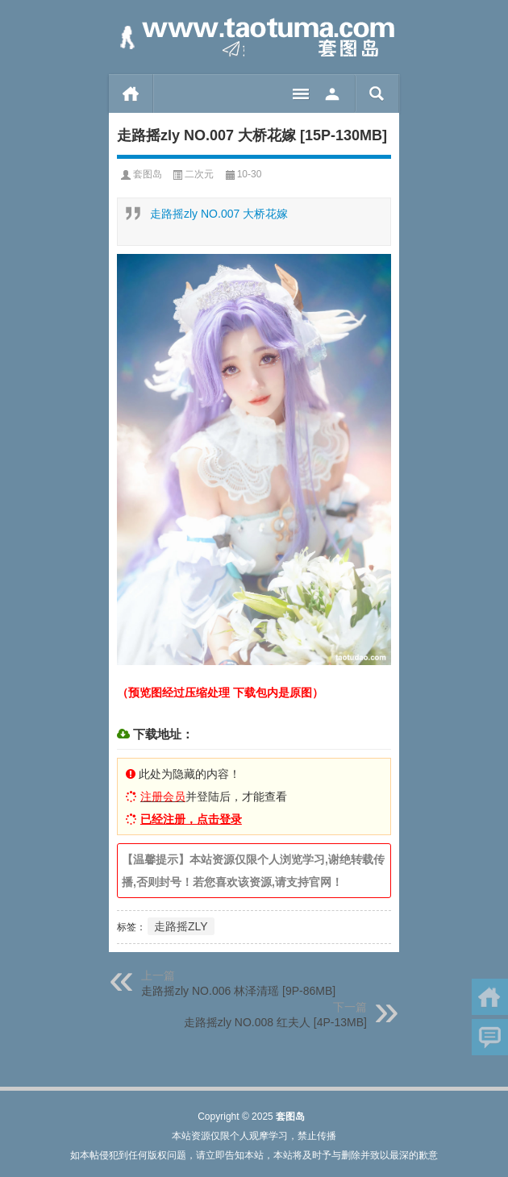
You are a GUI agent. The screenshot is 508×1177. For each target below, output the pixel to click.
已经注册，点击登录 (191, 819)
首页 (131, 93)
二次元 (199, 174)
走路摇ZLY (181, 926)
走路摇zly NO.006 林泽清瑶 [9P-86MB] (238, 990)
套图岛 (147, 174)
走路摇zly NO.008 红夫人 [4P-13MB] (275, 1022)
